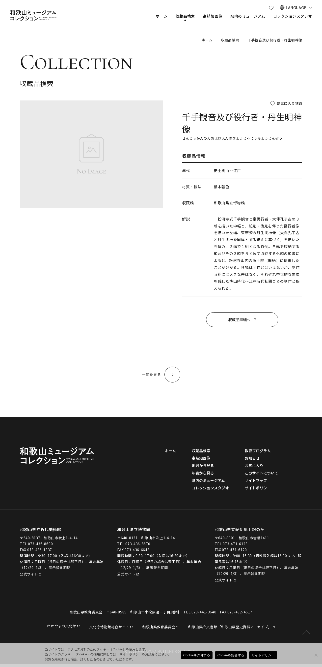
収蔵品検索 (230, 39)
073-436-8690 (40, 546)
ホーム (207, 39)
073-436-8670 (137, 546)
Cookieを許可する (196, 655)
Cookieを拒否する (230, 655)
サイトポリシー (263, 655)
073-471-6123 (235, 546)
